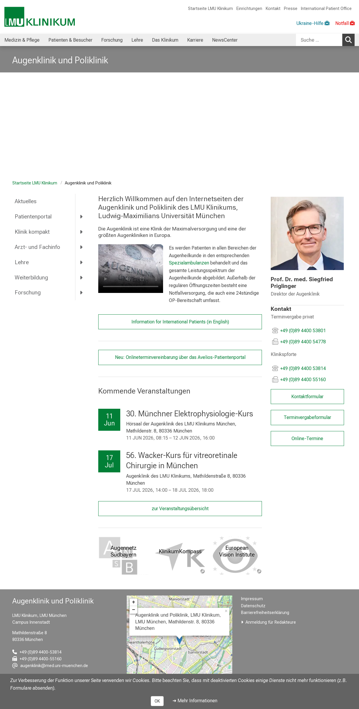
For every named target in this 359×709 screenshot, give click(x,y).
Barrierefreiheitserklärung (265, 612)
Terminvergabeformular (307, 417)
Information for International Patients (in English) (180, 322)
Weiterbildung (31, 277)
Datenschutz (253, 605)
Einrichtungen (249, 8)
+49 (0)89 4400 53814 (303, 368)
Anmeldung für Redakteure (270, 622)
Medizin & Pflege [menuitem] (22, 40)
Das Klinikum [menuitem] (165, 40)
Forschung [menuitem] (112, 40)
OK (157, 701)
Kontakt (273, 8)
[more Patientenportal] (81, 216)
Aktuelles (25, 201)
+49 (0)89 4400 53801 (303, 330)
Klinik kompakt (32, 231)
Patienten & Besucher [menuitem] (70, 40)
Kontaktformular (307, 396)
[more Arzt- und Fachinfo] (81, 247)
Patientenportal (33, 216)
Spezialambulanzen (189, 263)
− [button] (133, 609)
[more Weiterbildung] (81, 277)
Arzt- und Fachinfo (37, 247)
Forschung (28, 292)
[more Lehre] (81, 262)
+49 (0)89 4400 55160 (303, 379)
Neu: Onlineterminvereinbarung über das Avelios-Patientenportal (180, 357)
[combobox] (325, 40)
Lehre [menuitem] (137, 40)
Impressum (252, 598)
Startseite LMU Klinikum (210, 8)
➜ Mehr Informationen (194, 700)
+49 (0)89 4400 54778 (303, 342)
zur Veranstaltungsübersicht (180, 508)
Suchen (350, 39)
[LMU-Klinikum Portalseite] (39, 17)
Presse (290, 8)
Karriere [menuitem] (195, 40)
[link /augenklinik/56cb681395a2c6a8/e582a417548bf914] (307, 233)
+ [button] (133, 602)
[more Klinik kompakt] (81, 232)
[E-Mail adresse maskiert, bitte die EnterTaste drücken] (50, 665)
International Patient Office (326, 8)
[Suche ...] (319, 40)
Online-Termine (307, 438)
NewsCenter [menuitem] (225, 40)
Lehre (22, 262)
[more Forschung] (81, 292)
